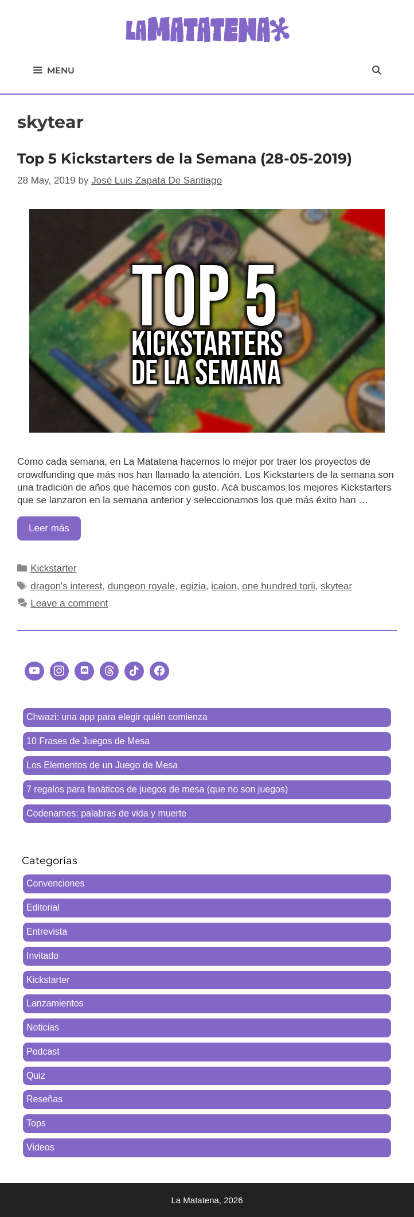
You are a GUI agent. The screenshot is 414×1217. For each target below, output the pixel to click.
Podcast (43, 1051)
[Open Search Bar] (376, 70)
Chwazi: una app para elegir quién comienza (117, 717)
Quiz (35, 1075)
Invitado (42, 956)
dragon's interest (66, 586)
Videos (40, 1147)
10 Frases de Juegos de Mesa (88, 741)
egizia (192, 586)
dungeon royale (141, 586)
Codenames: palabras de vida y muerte (106, 813)
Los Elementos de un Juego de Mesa (102, 765)
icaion (223, 586)
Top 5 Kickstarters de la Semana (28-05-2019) (184, 158)
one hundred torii (278, 586)
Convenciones (55, 883)
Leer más (55, 531)
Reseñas (44, 1099)
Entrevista (46, 931)
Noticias (42, 1027)
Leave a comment (69, 603)
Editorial (43, 907)
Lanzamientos (55, 1003)
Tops (36, 1123)
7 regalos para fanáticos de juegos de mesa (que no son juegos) (157, 789)
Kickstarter (53, 568)
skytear (336, 586)
